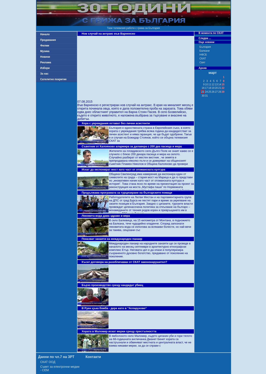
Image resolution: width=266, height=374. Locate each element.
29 (223, 91)
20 (216, 87)
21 (219, 87)
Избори (45, 68)
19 (213, 87)
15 (223, 84)
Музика (45, 51)
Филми (44, 45)
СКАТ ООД (47, 362)
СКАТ (203, 58)
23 (202, 91)
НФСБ (203, 54)
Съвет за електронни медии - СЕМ (60, 368)
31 (206, 95)
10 (206, 84)
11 (209, 84)
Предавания (48, 39)
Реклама (45, 62)
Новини (45, 56)
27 (216, 91)
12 (213, 84)
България (205, 46)
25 (209, 91)
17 (206, 87)
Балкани (205, 50)
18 (209, 87)
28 (219, 91)
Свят (202, 62)
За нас (44, 73)
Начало (45, 34)
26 (213, 91)
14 (219, 84)
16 (203, 87)
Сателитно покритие (53, 79)
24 (206, 91)
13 (216, 84)
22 (223, 87)
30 (203, 95)
